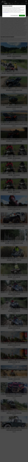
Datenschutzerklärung (6, 12)
